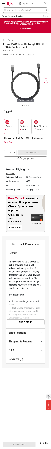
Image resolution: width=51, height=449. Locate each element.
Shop (8, 40)
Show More (25, 322)
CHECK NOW (15, 228)
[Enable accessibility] (48, 396)
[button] (25, 159)
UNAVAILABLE (32, 153)
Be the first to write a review (13, 54)
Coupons (46, 16)
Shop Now (25, 28)
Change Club (39, 138)
